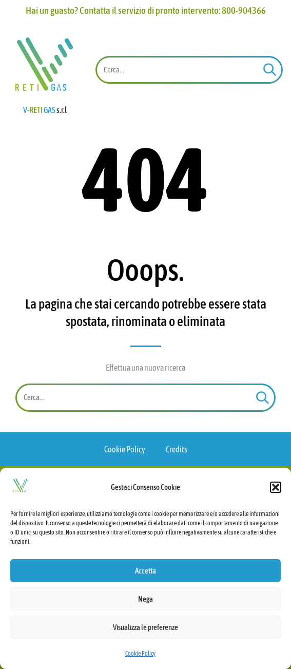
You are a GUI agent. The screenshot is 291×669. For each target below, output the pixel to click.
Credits (176, 449)
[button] (275, 487)
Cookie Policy (140, 653)
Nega (145, 599)
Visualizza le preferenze (145, 627)
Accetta (145, 570)
